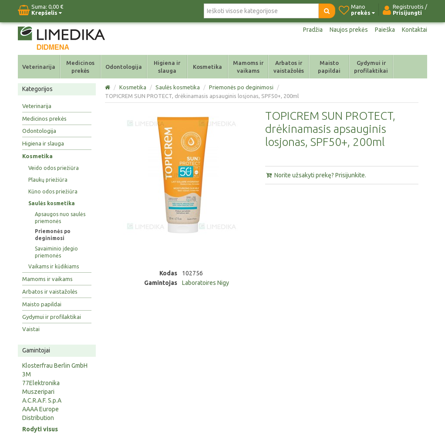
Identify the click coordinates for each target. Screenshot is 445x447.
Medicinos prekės (80, 67)
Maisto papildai (329, 67)
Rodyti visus (40, 429)
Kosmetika (207, 67)
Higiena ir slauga (167, 67)
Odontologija (123, 67)
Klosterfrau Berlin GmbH (55, 365)
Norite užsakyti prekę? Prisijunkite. (315, 175)
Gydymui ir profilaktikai (371, 67)
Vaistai (31, 329)
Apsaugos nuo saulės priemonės (60, 217)
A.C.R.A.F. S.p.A (41, 400)
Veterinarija (38, 67)
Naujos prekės (349, 29)
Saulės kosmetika (51, 203)
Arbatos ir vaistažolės (288, 67)
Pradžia (313, 29)
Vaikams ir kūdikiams (53, 266)
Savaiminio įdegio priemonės (56, 252)
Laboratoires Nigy (205, 282)
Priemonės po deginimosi (53, 234)
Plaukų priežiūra (47, 180)
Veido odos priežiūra (53, 168)
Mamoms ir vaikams (248, 67)
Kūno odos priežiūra (53, 191)
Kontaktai (414, 29)
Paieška (385, 29)
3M (26, 374)
